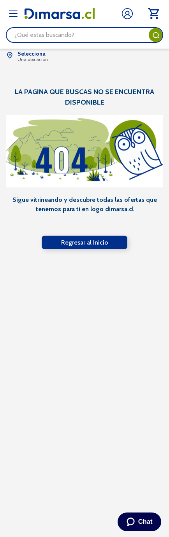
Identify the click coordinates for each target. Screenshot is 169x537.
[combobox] (84, 35)
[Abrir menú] (13, 13)
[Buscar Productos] (156, 35)
